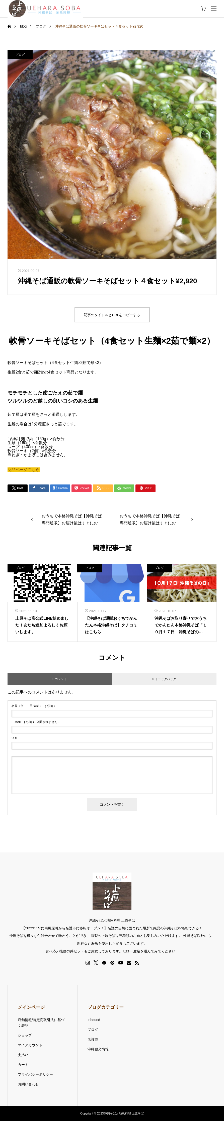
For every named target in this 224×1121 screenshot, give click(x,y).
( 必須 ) (33, 705)
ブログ (20, 54)
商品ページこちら (24, 469)
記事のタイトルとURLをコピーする (112, 315)
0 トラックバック (164, 679)
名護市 (93, 1039)
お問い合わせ (28, 1084)
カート (23, 1065)
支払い (23, 1055)
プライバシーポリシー (35, 1074)
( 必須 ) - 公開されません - (35, 721)
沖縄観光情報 (98, 1049)
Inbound (94, 1020)
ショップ (25, 1035)
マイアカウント (30, 1045)
